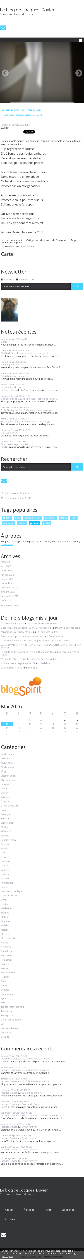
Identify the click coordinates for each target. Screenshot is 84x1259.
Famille (4, 848)
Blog (3, 771)
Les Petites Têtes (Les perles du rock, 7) (23, 114)
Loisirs (4, 904)
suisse (63, 517)
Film (3, 852)
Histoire (5, 874)
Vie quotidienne (9, 1028)
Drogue (5, 801)
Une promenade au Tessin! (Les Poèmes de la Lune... (29, 398)
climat (6, 517)
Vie (2, 1024)
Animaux (5, 758)
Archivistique (8, 763)
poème (5, 242)
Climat (4, 788)
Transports (7, 1015)
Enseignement (8, 840)
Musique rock (47, 240)
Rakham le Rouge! (31, 1104)
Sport (4, 998)
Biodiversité (7, 767)
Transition (6, 1011)
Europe (5, 844)
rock (74, 517)
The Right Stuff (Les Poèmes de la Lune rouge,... (26, 421)
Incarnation (51, 659)
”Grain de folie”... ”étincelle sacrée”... (20, 659)
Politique (5, 964)
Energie (5, 835)
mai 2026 (5, 562)
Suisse (4, 1002)
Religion (5, 977)
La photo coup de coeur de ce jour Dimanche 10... (27, 651)
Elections (6, 827)
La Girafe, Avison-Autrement (42, 623)
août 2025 (6, 600)
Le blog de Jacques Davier (27, 9)
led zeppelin (16, 242)
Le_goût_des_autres (48, 631)
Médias (5, 912)
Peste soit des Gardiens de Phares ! (41, 1115)
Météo (4, 917)
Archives (10, 1219)
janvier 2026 (7, 579)
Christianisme (8, 780)
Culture (5, 797)
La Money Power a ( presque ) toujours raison (25, 640)
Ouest (5, 128)
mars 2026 (6, 570)
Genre (4, 865)
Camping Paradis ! (10, 364)
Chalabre (45, 663)
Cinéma (5, 784)
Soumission (7, 994)
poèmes (22, 523)
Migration (6, 921)
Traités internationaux (13, 1007)
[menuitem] (14, 110)
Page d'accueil (34, 109)
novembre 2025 (9, 587)
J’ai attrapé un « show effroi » (16, 631)
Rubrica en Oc (56, 636)
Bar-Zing (32, 667)
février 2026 (7, 574)
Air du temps (8, 754)
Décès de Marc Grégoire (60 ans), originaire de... (27, 627)
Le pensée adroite (11, 387)
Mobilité (5, 925)
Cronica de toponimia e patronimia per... (22, 636)
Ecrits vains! (7, 822)
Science (5, 989)
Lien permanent (11, 240)
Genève (5, 861)
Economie (6, 818)
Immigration (7, 882)
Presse (5, 968)
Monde (5, 929)
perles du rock (32, 517)
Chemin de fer (8, 775)
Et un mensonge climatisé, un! (17, 444)
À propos (29, 1209)
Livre (3, 900)
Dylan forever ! (30, 1126)
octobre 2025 (8, 592)
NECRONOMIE (62, 640)
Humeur (5, 878)
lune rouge (8, 523)
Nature (4, 942)
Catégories (67, 1209)
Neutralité (6, 947)
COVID (4, 793)
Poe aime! (61, 240)
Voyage (5, 1036)
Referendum (8, 972)
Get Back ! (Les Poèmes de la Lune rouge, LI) (24, 353)
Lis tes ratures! (9, 895)
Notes (48, 1209)
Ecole (4, 810)
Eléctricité (6, 831)
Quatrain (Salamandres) (13, 109)
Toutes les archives (10, 605)
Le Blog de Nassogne (68, 627)
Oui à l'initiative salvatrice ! (15, 376)
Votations (6, 1032)
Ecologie (5, 814)
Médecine (6, 908)
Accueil (9, 1209)
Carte (7, 253)
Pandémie (6, 951)
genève (46, 523)
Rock (3, 981)
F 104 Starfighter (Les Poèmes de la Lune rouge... (27, 410)
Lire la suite (7, 544)
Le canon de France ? (12, 667)
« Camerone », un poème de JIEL (18, 663)
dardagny (50, 517)
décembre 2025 (9, 583)
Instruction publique (12, 891)
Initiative (5, 887)
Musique (5, 934)
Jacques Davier (9, 1058)
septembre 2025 (9, 596)
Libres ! (5, 341)
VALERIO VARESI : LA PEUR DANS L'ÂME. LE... (24, 644)
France (4, 857)
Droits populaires (10, 805)
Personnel (6, 955)
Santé (4, 985)
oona (17, 517)
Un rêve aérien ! (9, 432)
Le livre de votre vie (11, 623)
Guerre (5, 870)
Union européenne (11, 1019)
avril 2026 (6, 566)
